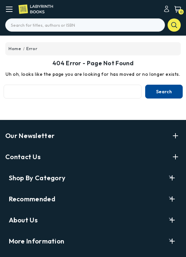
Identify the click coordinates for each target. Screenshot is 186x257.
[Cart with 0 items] (176, 9)
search (174, 25)
